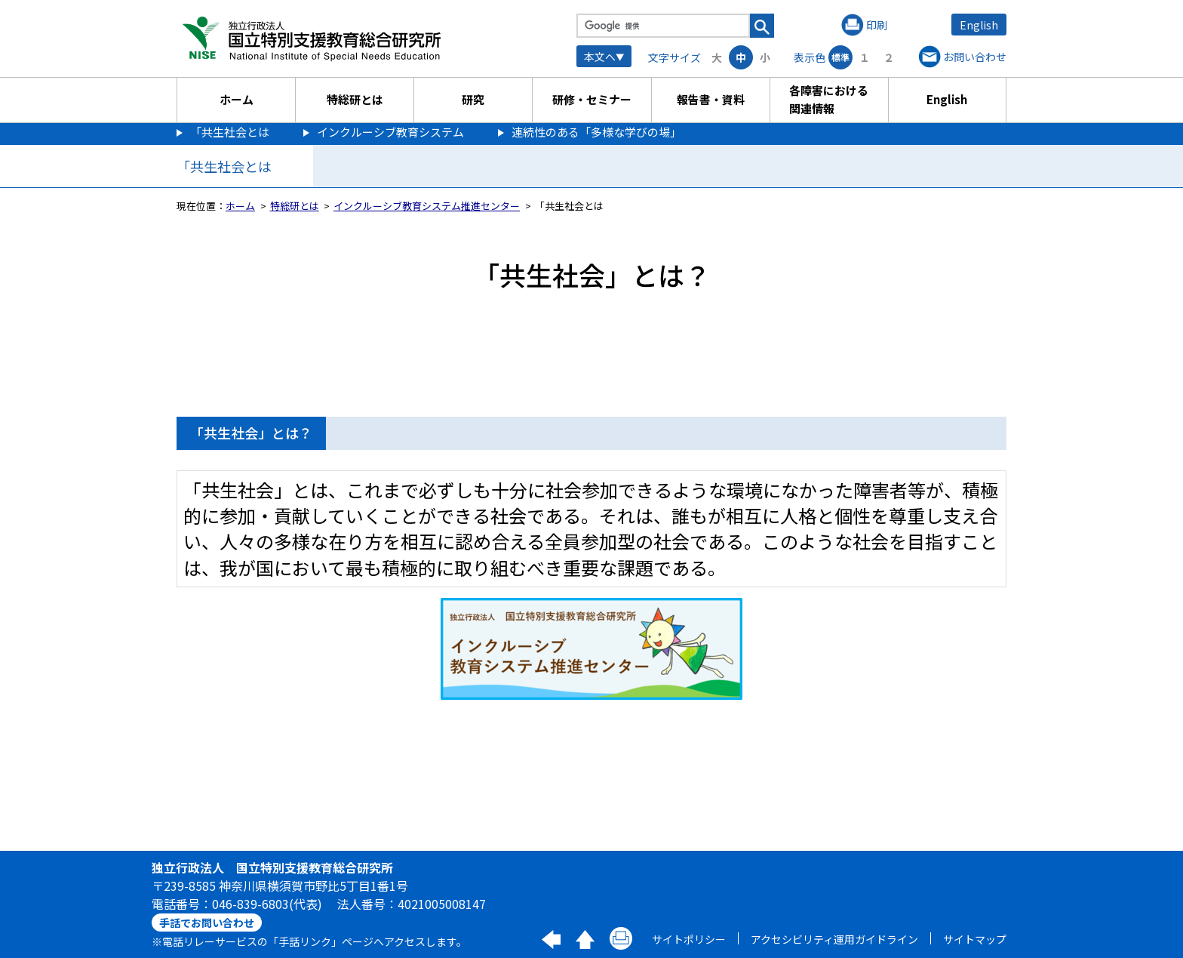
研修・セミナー (591, 99)
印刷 (876, 24)
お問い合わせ (974, 56)
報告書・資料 (711, 99)
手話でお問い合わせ (206, 922)
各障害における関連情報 (828, 99)
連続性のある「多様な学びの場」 (596, 132)
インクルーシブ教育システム (390, 132)
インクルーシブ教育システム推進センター (426, 206)
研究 (473, 99)
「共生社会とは (229, 132)
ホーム (237, 99)
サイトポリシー (689, 939)
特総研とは (355, 99)
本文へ (600, 56)
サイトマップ (974, 939)
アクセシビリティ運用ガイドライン (834, 939)
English (979, 24)
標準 (840, 57)
